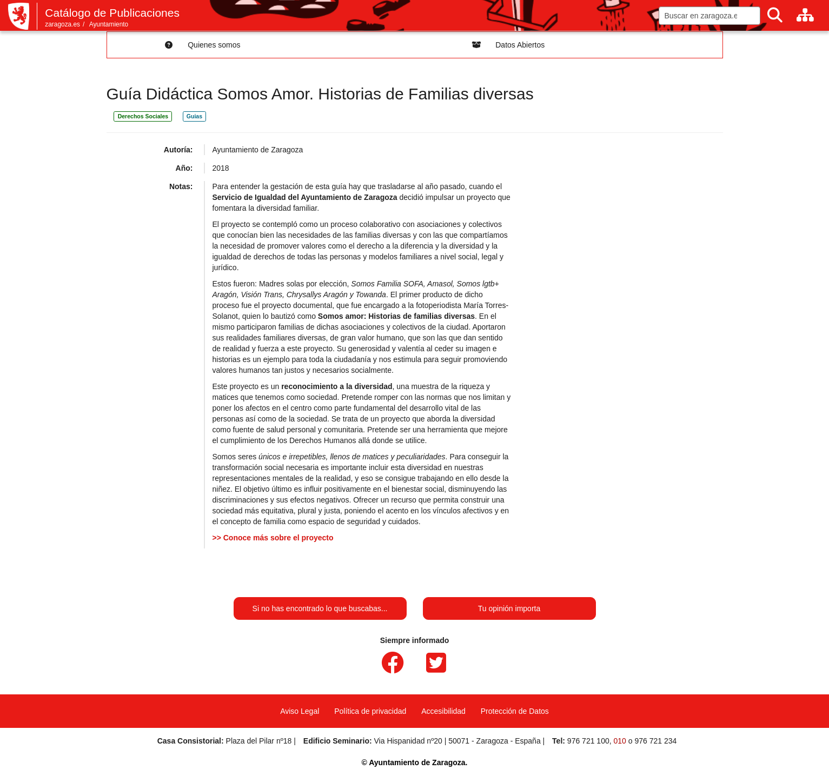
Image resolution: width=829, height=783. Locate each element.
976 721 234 (655, 741)
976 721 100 (588, 741)
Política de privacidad (370, 711)
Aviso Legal (299, 711)
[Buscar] (775, 15)
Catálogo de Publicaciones (112, 12)
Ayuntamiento (109, 24)
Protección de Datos (515, 711)
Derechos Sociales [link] (143, 116)
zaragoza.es (62, 24)
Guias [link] (194, 116)
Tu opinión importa (509, 608)
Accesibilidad (443, 711)
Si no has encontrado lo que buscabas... (320, 608)
